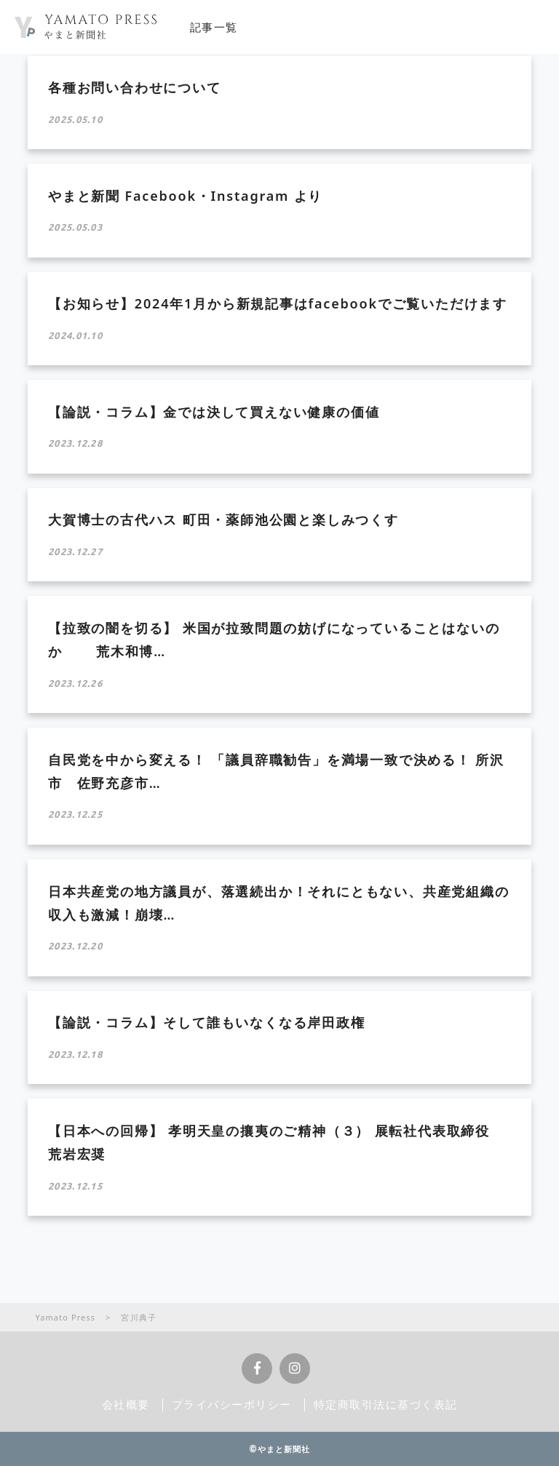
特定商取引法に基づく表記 (386, 1404)
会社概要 (126, 1404)
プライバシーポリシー (232, 1404)
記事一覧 (214, 27)
